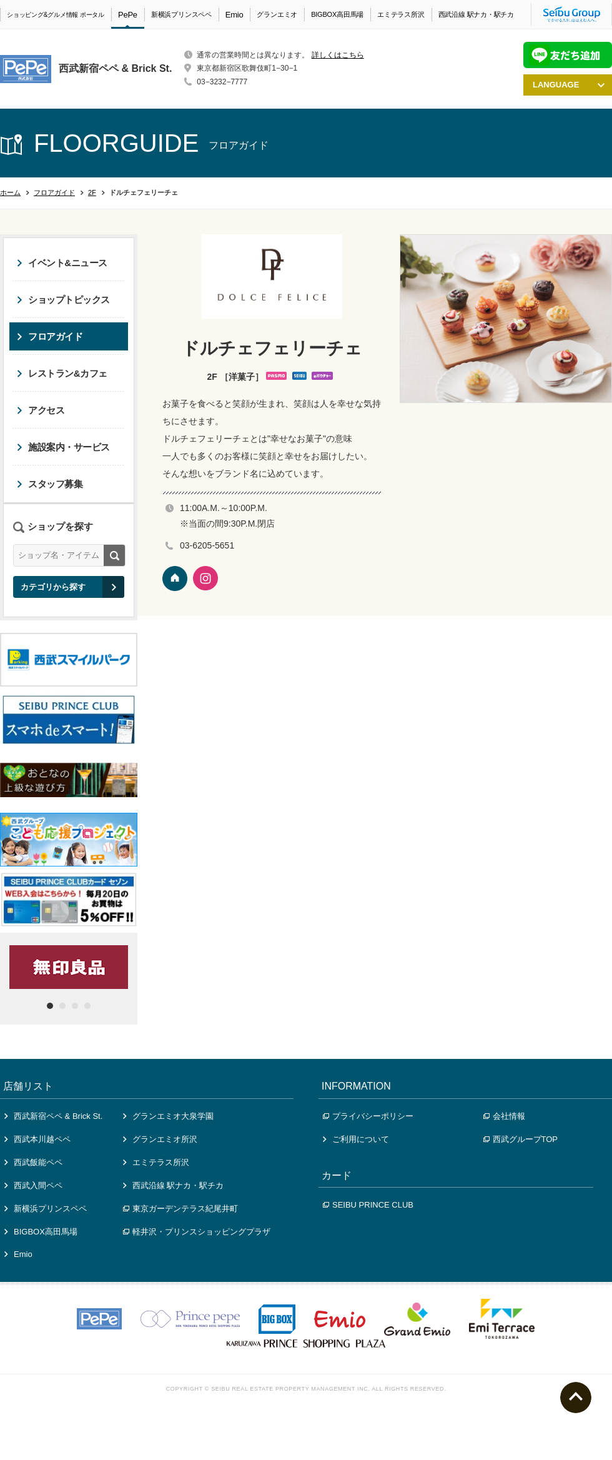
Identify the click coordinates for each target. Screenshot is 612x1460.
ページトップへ (575, 1397)
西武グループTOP (520, 1139)
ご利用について (356, 1139)
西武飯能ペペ (33, 1162)
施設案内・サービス (63, 447)
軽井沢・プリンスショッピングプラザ (196, 1231)
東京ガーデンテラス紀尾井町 (180, 1208)
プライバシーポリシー (368, 1116)
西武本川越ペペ (37, 1139)
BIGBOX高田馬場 (337, 14)
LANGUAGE (569, 84)
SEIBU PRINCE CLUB (368, 1204)
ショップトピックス (63, 299)
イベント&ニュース (62, 262)
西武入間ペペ (33, 1185)
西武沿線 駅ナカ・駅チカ (476, 14)
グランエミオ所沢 (160, 1139)
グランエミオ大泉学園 (168, 1116)
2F (92, 192)
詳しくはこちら (338, 55)
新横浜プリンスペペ (181, 14)
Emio (234, 14)
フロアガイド (54, 192)
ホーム (10, 192)
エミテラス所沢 (400, 14)
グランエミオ (277, 14)
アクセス (40, 410)
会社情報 (504, 1116)
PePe (127, 14)
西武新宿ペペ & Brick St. (53, 1116)
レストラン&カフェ (62, 373)
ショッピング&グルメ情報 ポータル (55, 14)
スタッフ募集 (49, 484)
